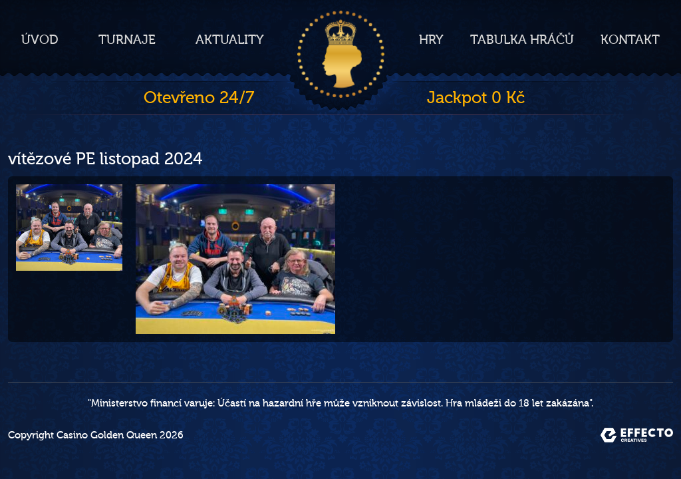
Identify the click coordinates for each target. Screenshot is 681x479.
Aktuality (230, 40)
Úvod (40, 40)
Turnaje (127, 40)
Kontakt (630, 40)
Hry (431, 40)
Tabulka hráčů (522, 40)
